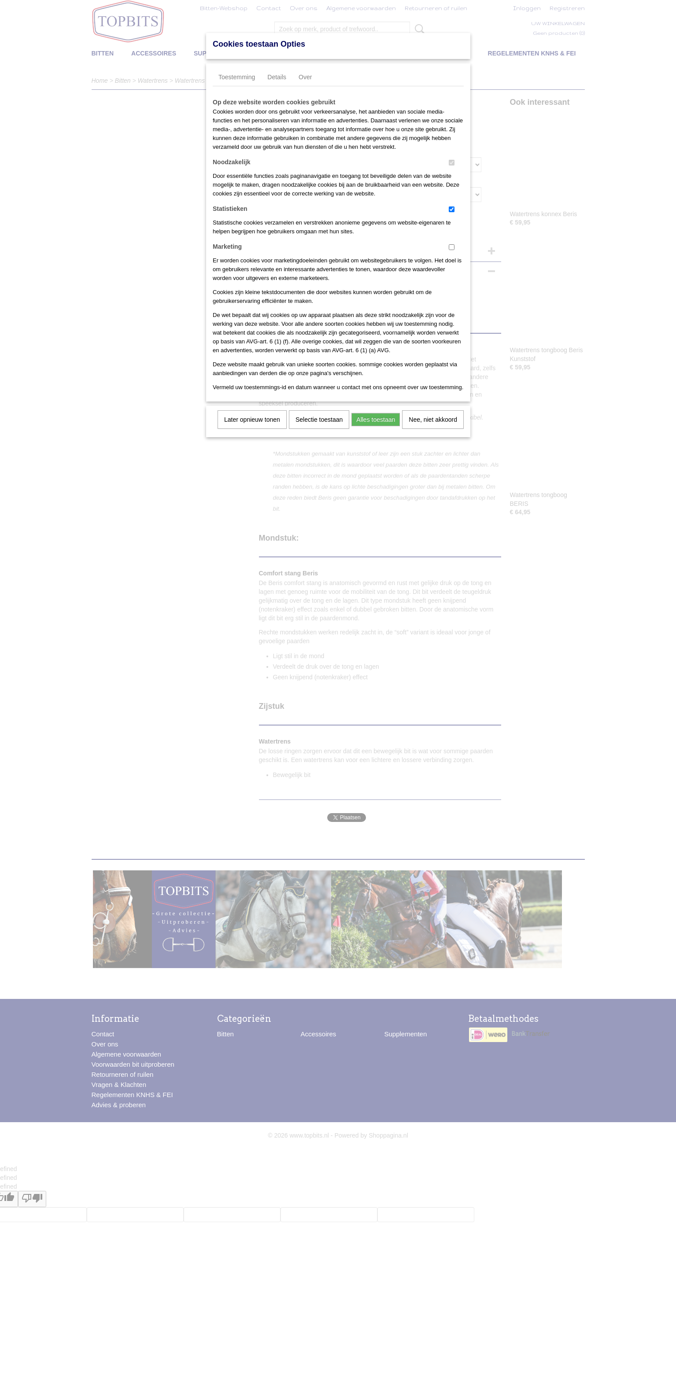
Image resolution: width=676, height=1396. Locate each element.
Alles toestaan (375, 419)
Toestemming (236, 77)
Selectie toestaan (319, 419)
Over (305, 77)
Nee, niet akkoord (433, 419)
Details (276, 77)
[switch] (451, 163)
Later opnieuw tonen (252, 419)
